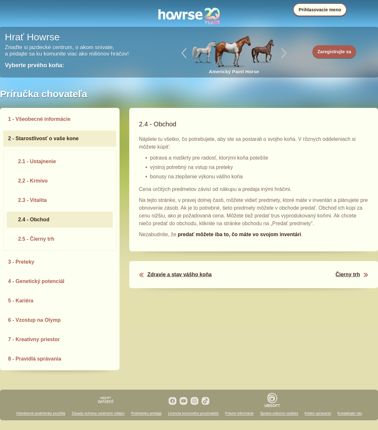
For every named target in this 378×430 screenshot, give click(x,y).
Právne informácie (239, 413)
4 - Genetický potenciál (36, 281)
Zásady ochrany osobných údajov (98, 413)
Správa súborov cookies (279, 413)
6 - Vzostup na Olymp (34, 320)
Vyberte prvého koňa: (34, 65)
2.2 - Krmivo (33, 181)
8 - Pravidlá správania (34, 359)
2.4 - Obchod (33, 219)
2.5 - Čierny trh (36, 239)
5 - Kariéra (20, 300)
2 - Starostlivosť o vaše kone (43, 138)
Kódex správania (318, 413)
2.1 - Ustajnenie (37, 161)
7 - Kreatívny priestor (34, 339)
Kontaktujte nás (350, 413)
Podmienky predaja (146, 413)
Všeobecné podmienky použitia (40, 413)
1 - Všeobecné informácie (39, 119)
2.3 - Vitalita (32, 200)
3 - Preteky (21, 262)
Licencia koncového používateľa (193, 413)
